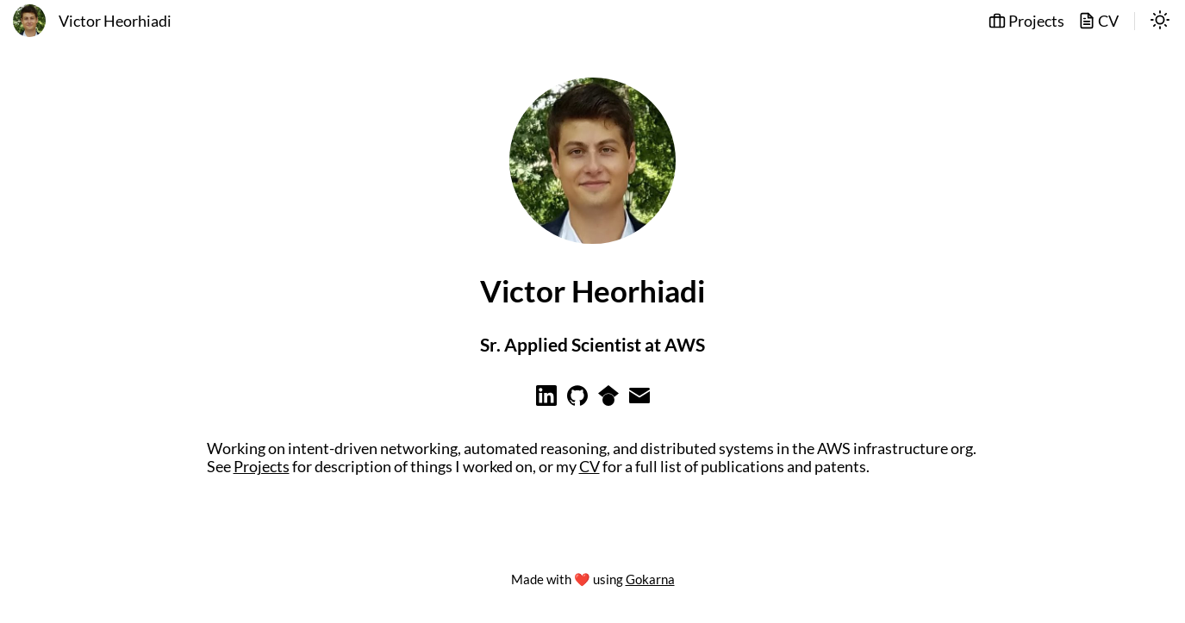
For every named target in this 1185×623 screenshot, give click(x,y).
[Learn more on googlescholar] (608, 400)
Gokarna (650, 579)
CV (1098, 21)
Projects (1026, 21)
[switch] (1160, 21)
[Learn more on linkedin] (546, 400)
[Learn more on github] (577, 400)
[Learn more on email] (639, 400)
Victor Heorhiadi (115, 21)
